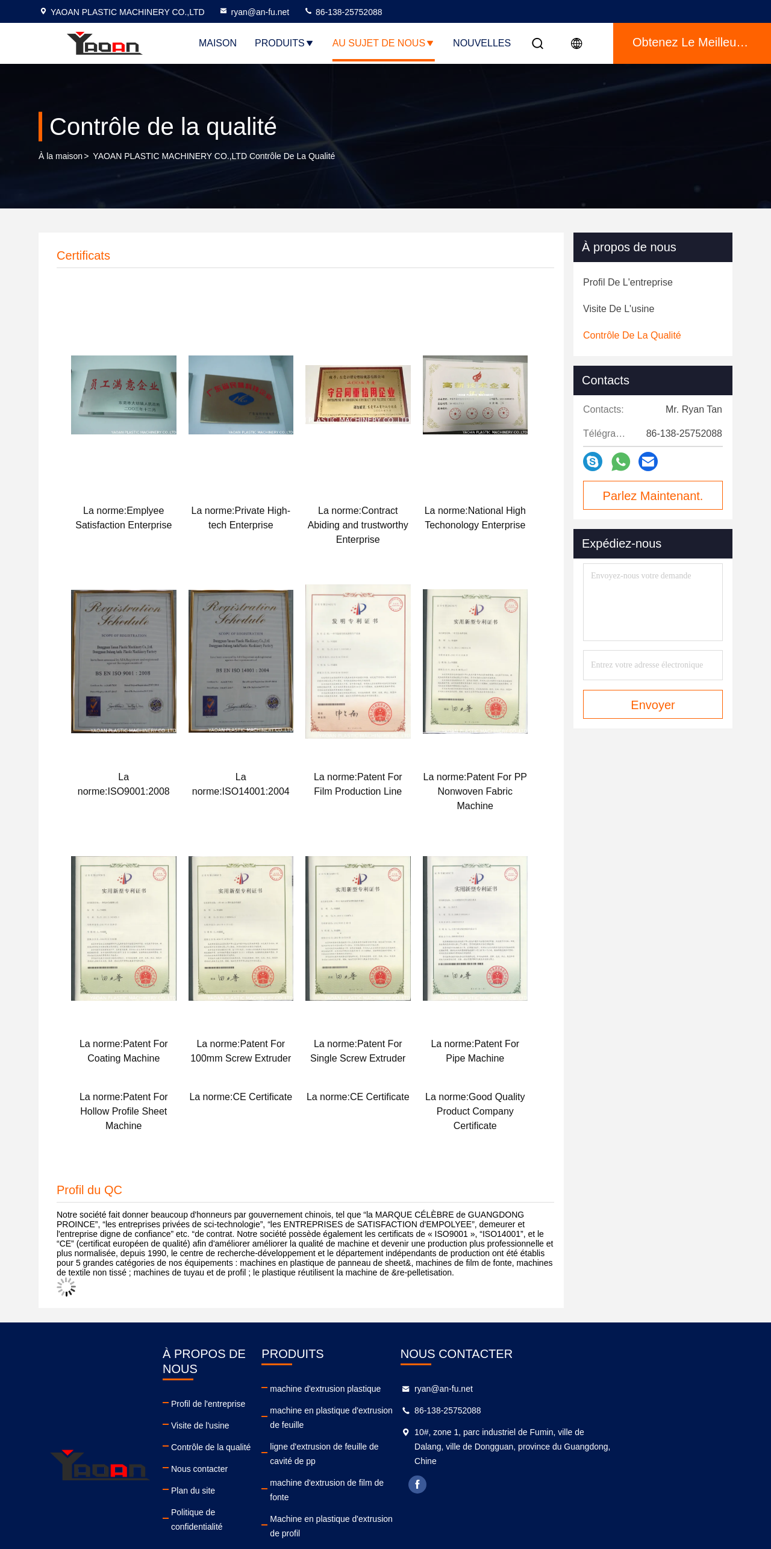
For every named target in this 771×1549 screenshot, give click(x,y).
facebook (546, 1484)
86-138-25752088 (343, 12)
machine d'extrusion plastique (397, 1389)
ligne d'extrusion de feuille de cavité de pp (420, 1432)
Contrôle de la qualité (236, 1432)
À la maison (61, 156)
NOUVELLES (482, 43)
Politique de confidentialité (245, 1497)
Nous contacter (224, 1454)
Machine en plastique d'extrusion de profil (419, 1475)
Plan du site (218, 1475)
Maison (218, 43)
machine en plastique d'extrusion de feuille (421, 1410)
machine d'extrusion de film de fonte (409, 1454)
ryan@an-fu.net (254, 12)
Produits (284, 43)
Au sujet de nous (383, 43)
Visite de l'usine (225, 1410)
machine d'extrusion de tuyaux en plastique (423, 1497)
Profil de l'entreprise (233, 1389)
